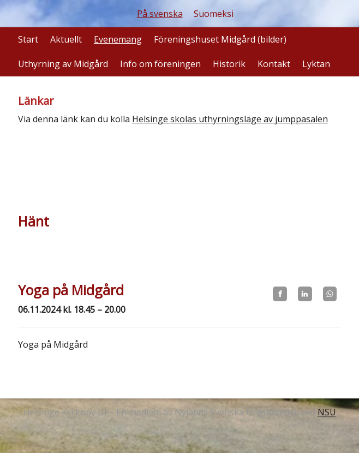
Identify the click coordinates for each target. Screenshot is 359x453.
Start (28, 39)
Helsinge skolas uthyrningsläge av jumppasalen (230, 119)
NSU (327, 412)
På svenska (160, 14)
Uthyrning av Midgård (63, 64)
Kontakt (274, 64)
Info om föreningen (160, 64)
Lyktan (316, 64)
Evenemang (118, 39)
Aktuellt (66, 39)
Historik (229, 64)
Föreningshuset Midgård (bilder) (220, 39)
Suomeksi (214, 14)
